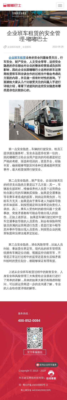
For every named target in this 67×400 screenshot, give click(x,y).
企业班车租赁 (14, 47)
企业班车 (27, 47)
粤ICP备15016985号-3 (35, 384)
